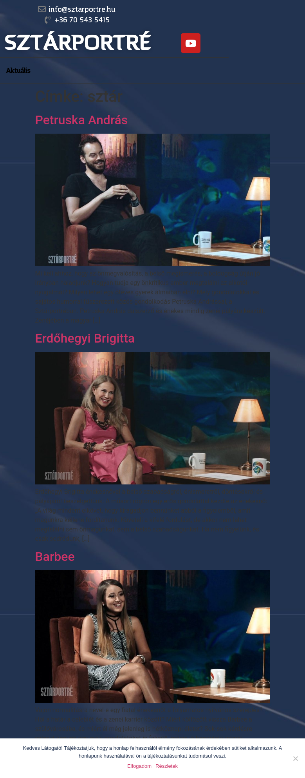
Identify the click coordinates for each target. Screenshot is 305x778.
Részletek (166, 766)
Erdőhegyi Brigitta (85, 338)
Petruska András (81, 119)
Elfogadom (139, 766)
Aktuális (18, 70)
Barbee (55, 556)
